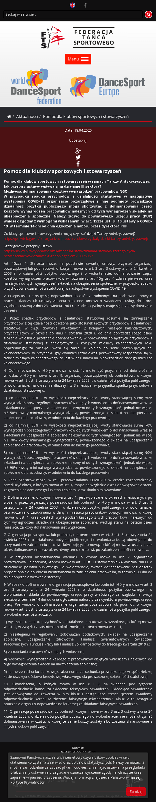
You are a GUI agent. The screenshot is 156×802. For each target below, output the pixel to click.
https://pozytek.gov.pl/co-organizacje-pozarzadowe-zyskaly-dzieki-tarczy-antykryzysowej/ (76, 238)
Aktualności (27, 116)
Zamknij (136, 791)
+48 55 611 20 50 (83, 752)
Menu (78, 59)
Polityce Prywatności (27, 782)
